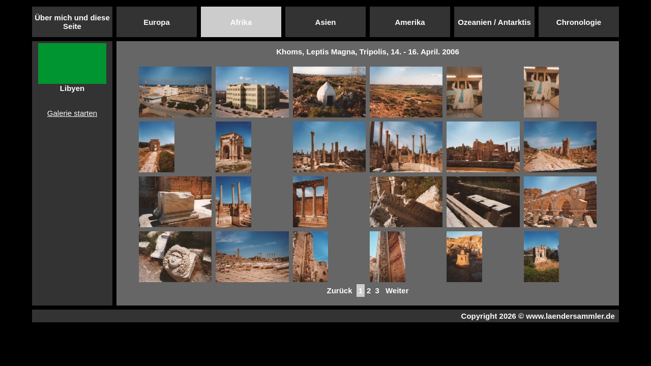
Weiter (397, 290)
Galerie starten (72, 113)
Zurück (339, 290)
